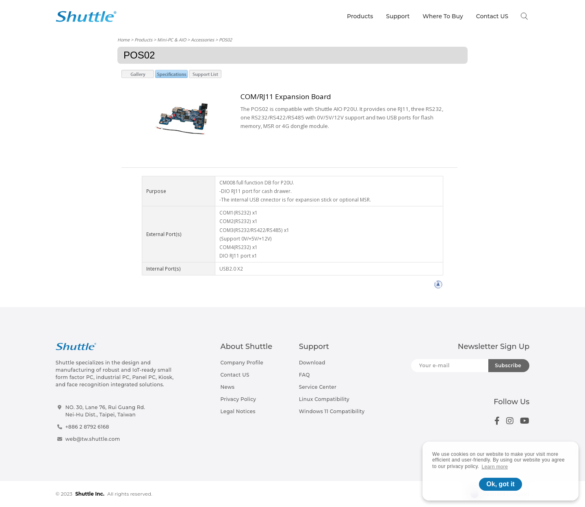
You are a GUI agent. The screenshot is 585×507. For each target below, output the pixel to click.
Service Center (318, 387)
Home (123, 40)
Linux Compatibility (324, 399)
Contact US (492, 16)
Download (312, 363)
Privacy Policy (238, 399)
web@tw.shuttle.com (92, 439)
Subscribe (508, 365)
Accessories (202, 40)
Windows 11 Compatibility (332, 411)
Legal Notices (237, 411)
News (227, 387)
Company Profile (241, 363)
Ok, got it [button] (500, 484)
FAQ (304, 375)
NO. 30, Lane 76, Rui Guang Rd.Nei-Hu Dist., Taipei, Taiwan (105, 411)
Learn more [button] (495, 467)
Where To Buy (442, 16)
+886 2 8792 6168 (87, 427)
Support (398, 16)
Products (360, 16)
